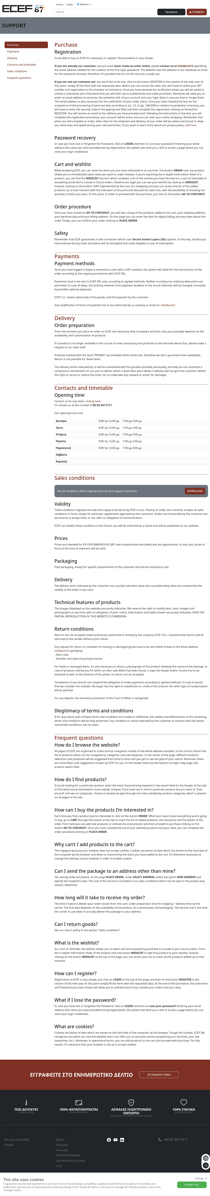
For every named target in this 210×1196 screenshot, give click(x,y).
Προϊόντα (171, 12)
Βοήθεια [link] (59, 4)
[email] (206, 1158)
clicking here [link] (93, 401)
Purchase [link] (13, 45)
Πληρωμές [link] (62, 1145)
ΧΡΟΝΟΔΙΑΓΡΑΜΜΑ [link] (68, 1155)
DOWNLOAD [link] (195, 491)
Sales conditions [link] (17, 71)
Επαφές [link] (69, 4)
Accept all (192, 1184)
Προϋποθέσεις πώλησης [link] (70, 1160)
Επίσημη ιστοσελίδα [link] (17, 1139)
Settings (201, 1178)
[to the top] (206, 1165)
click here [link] (191, 125)
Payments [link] (13, 51)
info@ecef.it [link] (185, 66)
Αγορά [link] (60, 1139)
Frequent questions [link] (19, 78)
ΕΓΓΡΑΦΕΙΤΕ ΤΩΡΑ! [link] (159, 1075)
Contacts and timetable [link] (21, 64)
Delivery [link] (12, 58)
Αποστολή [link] (62, 1150)
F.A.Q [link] (59, 1166)
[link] (24, 8)
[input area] (105, 12)
